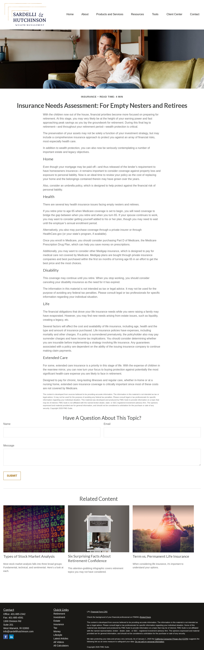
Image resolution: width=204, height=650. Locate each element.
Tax (55, 628)
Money (57, 631)
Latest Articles (60, 638)
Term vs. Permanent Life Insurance (161, 556)
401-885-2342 (18, 614)
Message (8, 445)
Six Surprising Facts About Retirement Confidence (89, 558)
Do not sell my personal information (149, 642)
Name (7, 423)
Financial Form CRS (99, 612)
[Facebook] (5, 636)
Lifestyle (57, 635)
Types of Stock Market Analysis (29, 556)
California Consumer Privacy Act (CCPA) (171, 639)
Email (107, 423)
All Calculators (61, 645)
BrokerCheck (145, 617)
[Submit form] (12, 476)
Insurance (58, 624)
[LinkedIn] (11, 636)
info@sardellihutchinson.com (18, 631)
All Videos (58, 642)
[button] (70, 14)
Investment (59, 617)
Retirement (59, 613)
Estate (56, 620)
